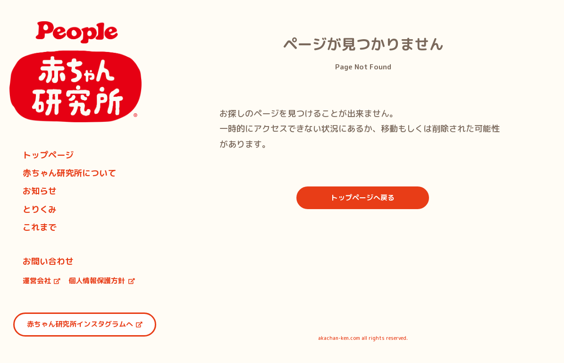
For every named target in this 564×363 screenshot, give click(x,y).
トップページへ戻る (363, 198)
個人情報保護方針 (101, 281)
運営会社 (42, 281)
